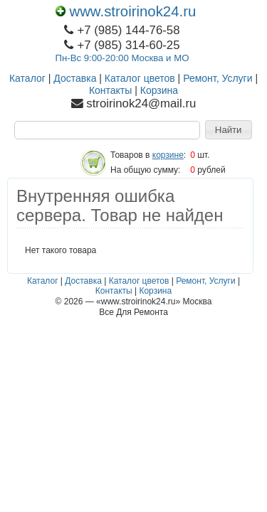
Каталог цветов (140, 78)
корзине (168, 155)
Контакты (110, 90)
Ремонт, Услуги (217, 78)
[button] (228, 130)
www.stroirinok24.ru (126, 11)
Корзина (159, 90)
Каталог (27, 78)
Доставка (74, 78)
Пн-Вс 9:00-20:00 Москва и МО (122, 58)
